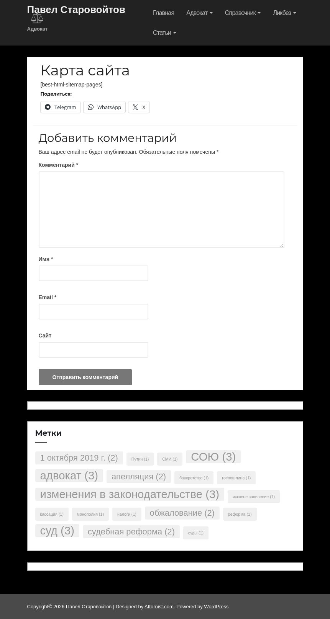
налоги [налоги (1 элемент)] (126, 514)
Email (48, 297)
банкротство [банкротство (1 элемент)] (194, 478)
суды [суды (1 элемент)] (196, 533)
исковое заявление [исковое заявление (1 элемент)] (254, 496)
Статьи (164, 32)
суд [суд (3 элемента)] (57, 530)
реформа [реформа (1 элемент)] (240, 514)
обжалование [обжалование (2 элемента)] (182, 513)
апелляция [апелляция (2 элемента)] (139, 476)
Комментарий (59, 165)
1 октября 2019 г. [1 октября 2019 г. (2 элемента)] (79, 458)
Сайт (45, 335)
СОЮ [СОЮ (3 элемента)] (213, 456)
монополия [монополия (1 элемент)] (90, 514)
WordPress (216, 606)
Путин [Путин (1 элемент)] (140, 459)
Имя (46, 259)
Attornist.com (159, 606)
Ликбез (284, 13)
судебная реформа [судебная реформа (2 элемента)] (131, 531)
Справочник (243, 13)
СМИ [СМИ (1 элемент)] (169, 459)
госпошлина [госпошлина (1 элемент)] (236, 478)
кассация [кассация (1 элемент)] (52, 514)
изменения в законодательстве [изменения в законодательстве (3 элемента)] (130, 494)
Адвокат (199, 13)
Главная (163, 13)
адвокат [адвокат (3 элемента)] (69, 475)
